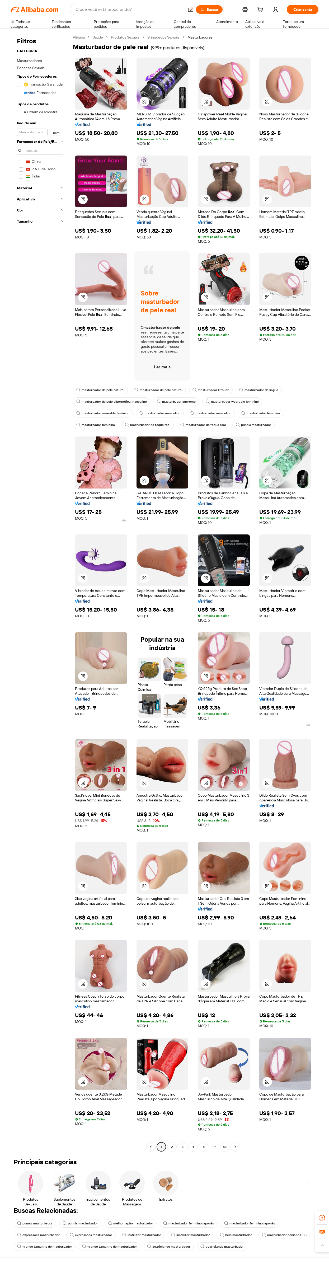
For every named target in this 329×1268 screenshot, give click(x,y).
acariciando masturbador (168, 1246)
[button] (190, 9)
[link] (322, 1218)
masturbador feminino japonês (188, 1223)
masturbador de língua (258, 390)
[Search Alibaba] (129, 9)
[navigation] (40, 593)
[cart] (261, 10)
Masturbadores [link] (200, 37)
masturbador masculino (159, 413)
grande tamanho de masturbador (44, 1246)
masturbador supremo (176, 402)
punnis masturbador (253, 425)
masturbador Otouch (210, 390)
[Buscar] (209, 9)
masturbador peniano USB (284, 1235)
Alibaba (79, 37)
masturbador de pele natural (100, 390)
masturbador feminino (260, 413)
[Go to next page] (235, 1147)
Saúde (98, 37)
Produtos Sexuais (125, 37)
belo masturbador (236, 1235)
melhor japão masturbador (130, 1223)
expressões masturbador (38, 1235)
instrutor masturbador (141, 1235)
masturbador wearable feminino (232, 402)
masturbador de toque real (147, 425)
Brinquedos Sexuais (163, 37)
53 (225, 1147)
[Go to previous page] (151, 1147)
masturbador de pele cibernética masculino (111, 402)
